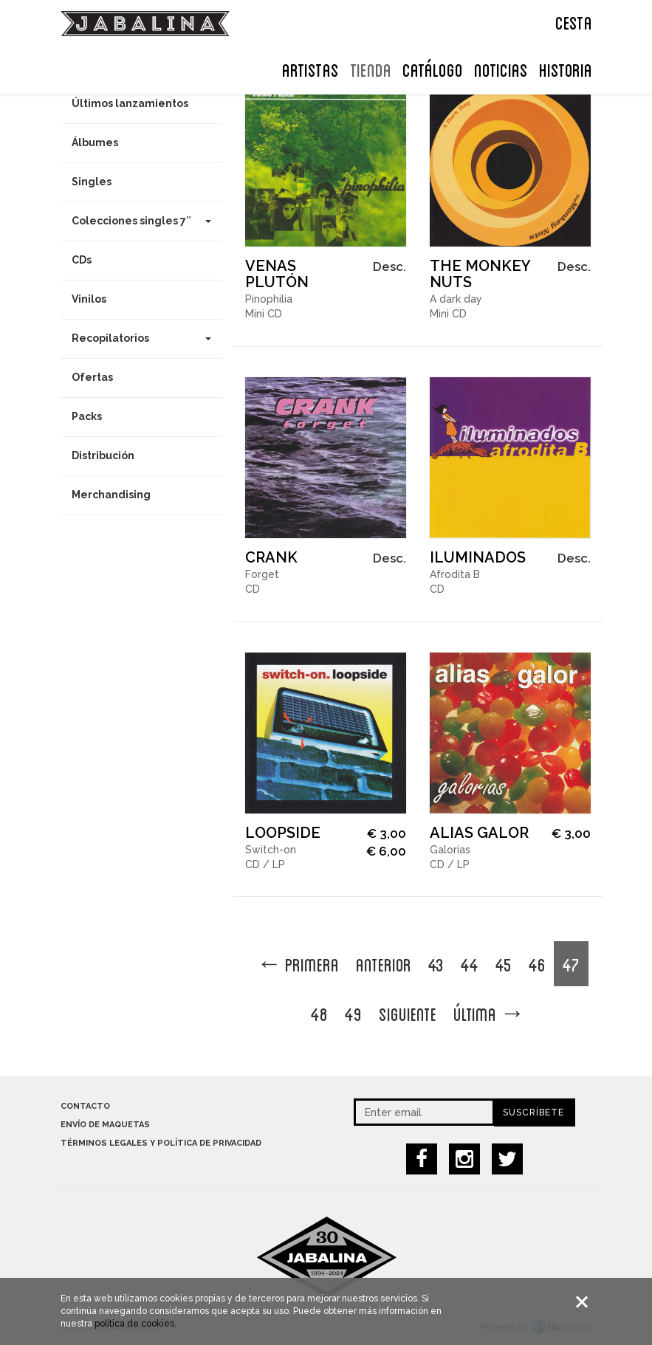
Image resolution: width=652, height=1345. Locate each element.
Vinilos (89, 299)
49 (353, 1013)
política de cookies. (135, 1330)
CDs (82, 260)
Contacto (85, 1106)
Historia (565, 69)
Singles (91, 182)
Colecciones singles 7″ (142, 221)
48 (319, 1013)
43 (436, 963)
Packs (87, 416)
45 (503, 963)
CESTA (573, 21)
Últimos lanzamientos (130, 103)
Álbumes (95, 142)
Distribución (103, 455)
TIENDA (370, 69)
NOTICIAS (501, 69)
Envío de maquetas (105, 1124)
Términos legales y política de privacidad (161, 1143)
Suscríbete (533, 1112)
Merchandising (111, 494)
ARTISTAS (310, 69)
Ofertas (92, 377)
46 (537, 963)
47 (571, 963)
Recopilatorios (142, 338)
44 (469, 963)
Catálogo (432, 69)
